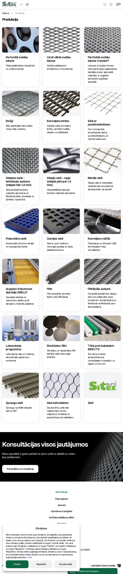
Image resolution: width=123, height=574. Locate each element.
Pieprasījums (61, 498)
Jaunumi (61, 505)
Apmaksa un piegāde (61, 511)
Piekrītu (17, 564)
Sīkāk (29, 557)
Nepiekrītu (41, 564)
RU (21, 4)
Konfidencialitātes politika (61, 517)
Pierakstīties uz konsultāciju (20, 468)
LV (27, 4)
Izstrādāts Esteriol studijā (106, 565)
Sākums (5, 13)
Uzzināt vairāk (65, 564)
